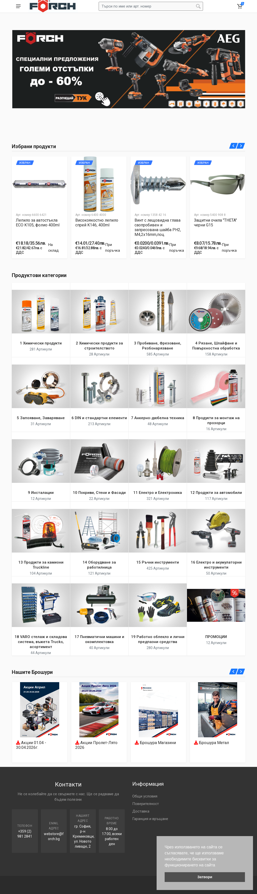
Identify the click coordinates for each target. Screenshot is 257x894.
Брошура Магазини (155, 743)
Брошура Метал (211, 743)
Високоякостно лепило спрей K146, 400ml (96, 222)
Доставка (140, 811)
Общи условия (144, 796)
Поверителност (145, 803)
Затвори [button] (204, 877)
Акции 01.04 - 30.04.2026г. (31, 745)
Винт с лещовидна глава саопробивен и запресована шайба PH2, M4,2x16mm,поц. (158, 227)
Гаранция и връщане (150, 819)
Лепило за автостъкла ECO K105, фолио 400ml (37, 222)
